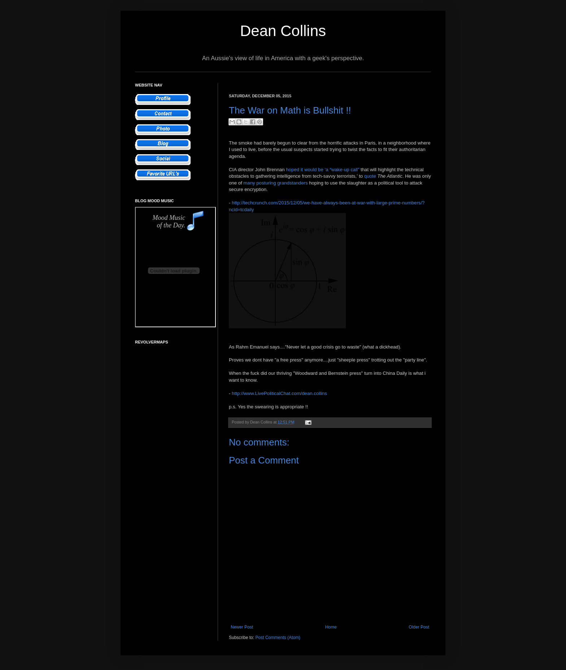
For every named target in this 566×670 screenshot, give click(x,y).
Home (331, 627)
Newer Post (242, 627)
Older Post (419, 627)
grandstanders (292, 183)
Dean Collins (283, 30)
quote (370, 176)
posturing (266, 183)
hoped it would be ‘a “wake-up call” (322, 169)
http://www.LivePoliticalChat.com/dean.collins (279, 393)
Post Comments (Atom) (277, 637)
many (249, 183)
